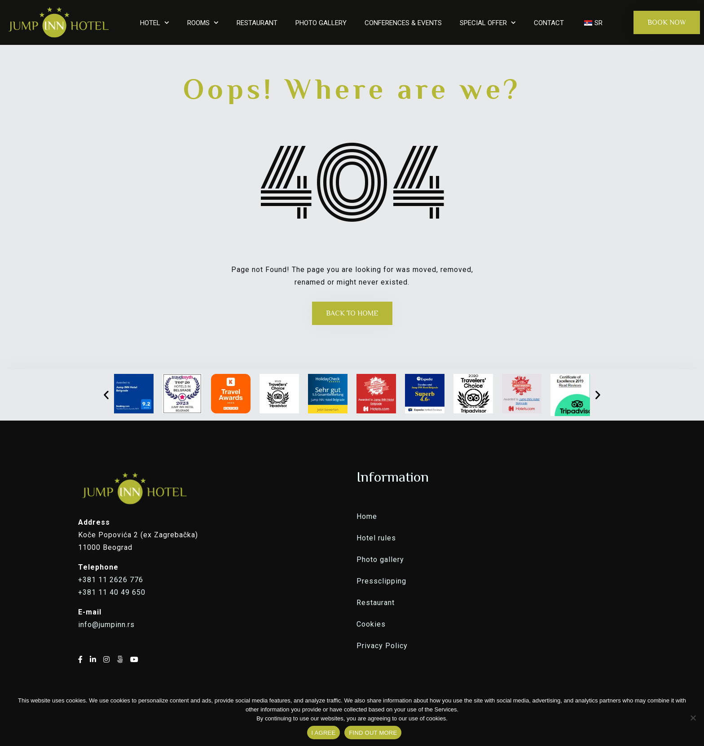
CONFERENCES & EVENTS (403, 23)
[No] (692, 717)
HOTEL (150, 23)
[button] (106, 394)
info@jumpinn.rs (106, 624)
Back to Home (352, 313)
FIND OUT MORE (373, 732)
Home (366, 516)
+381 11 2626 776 (110, 579)
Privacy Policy (382, 645)
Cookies (371, 624)
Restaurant (375, 602)
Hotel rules (376, 538)
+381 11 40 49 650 (111, 592)
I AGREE (324, 732)
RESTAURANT (257, 23)
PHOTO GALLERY (321, 23)
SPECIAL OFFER (483, 23)
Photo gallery (380, 559)
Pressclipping (381, 581)
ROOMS (198, 23)
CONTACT (549, 23)
